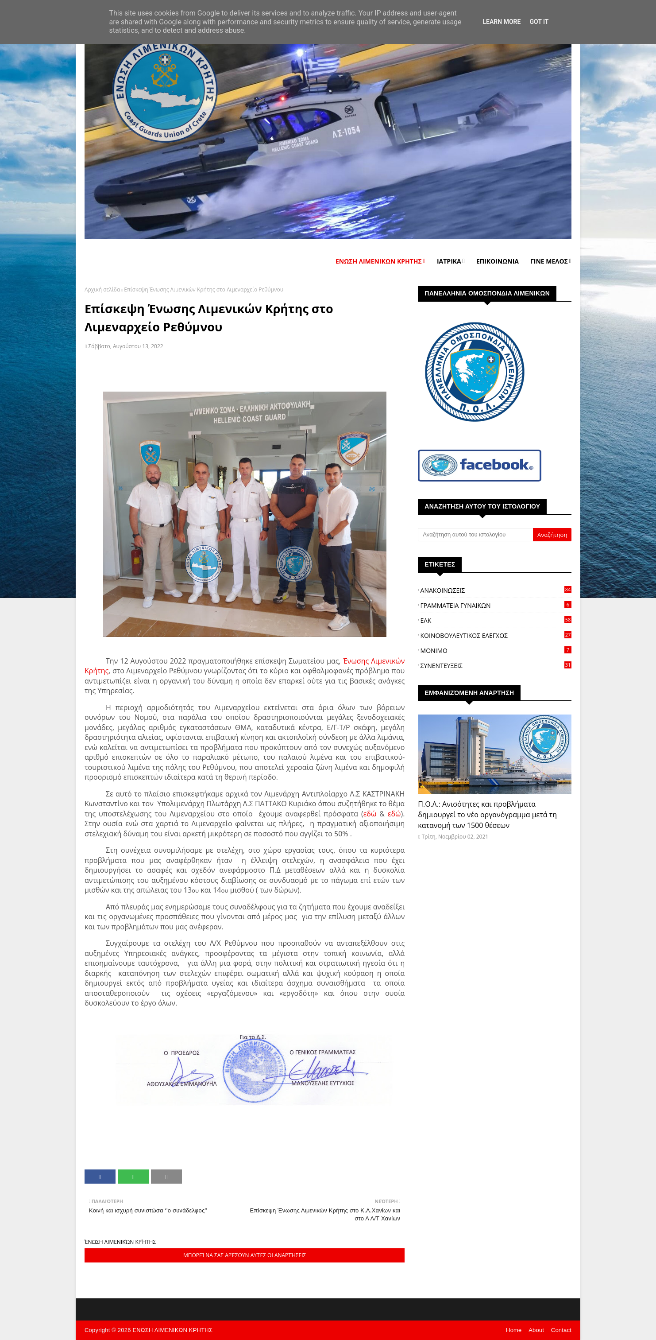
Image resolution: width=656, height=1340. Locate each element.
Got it (538, 21)
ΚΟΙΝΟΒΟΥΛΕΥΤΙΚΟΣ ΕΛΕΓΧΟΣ (496, 635)
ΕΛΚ (496, 620)
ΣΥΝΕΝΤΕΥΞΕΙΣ (496, 665)
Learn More (501, 21)
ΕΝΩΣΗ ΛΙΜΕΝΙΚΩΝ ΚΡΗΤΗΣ (172, 1330)
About (536, 1330)
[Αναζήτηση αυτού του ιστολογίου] (475, 534)
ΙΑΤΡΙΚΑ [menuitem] (449, 261)
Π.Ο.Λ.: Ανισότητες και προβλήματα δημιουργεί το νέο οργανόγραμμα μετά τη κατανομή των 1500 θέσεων (487, 814)
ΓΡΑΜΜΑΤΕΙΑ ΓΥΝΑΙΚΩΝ (496, 605)
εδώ (370, 814)
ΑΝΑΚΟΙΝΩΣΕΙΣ (496, 590)
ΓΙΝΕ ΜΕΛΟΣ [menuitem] (549, 261)
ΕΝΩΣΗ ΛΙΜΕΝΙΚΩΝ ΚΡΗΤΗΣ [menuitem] (379, 261)
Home (513, 1330)
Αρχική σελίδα (102, 289)
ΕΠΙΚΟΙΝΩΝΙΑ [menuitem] (497, 261)
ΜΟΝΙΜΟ (496, 650)
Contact (561, 1330)
